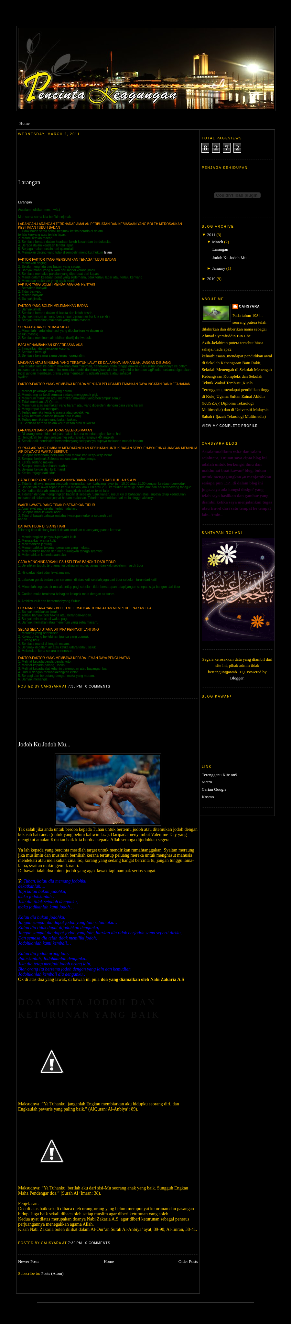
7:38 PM (75, 686)
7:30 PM (75, 1243)
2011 (211, 234)
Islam (108, 252)
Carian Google (214, 789)
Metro (207, 781)
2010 (211, 278)
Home (24, 123)
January (218, 268)
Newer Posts (28, 1261)
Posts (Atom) (52, 1273)
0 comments (98, 686)
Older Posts (188, 1261)
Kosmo (208, 796)
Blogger (236, 678)
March (217, 241)
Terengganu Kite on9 (219, 774)
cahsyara (249, 306)
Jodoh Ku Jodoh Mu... (44, 744)
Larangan (29, 182)
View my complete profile (230, 426)
